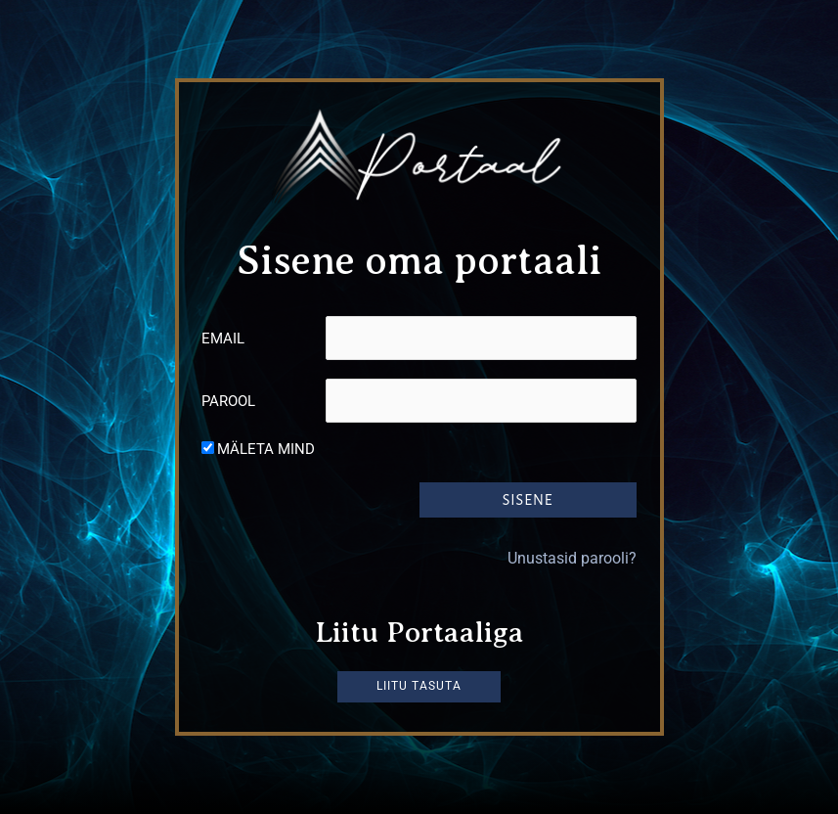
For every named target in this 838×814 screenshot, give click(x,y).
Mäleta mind (266, 449)
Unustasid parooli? (572, 557)
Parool (228, 401)
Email (222, 338)
